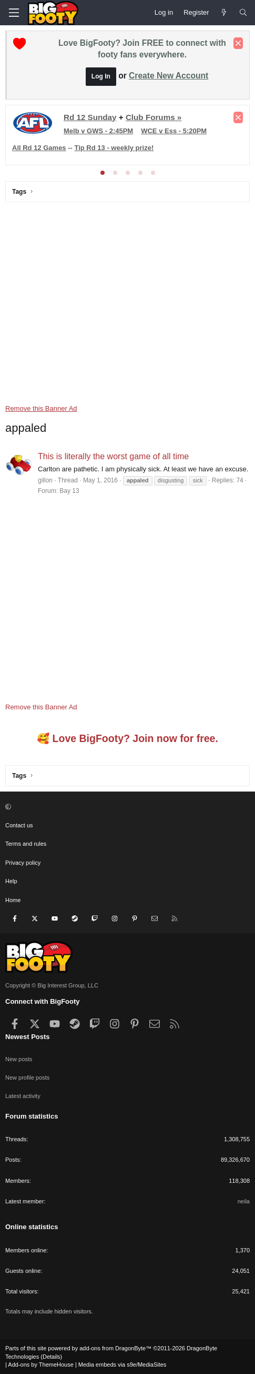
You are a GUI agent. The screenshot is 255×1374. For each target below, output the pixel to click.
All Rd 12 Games (39, 148)
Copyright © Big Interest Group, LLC (51, 985)
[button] (126, 807)
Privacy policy (22, 862)
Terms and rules (25, 844)
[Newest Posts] (224, 12)
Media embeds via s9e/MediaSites (122, 1364)
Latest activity (22, 1096)
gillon (45, 480)
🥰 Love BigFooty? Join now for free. (127, 738)
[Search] (243, 12)
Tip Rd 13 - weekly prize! (114, 148)
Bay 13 (69, 491)
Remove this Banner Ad (41, 408)
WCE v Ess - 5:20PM (174, 131)
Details (51, 1356)
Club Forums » (153, 117)
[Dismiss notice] (238, 43)
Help (11, 881)
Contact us (19, 825)
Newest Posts (27, 1037)
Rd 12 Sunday (90, 117)
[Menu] (13, 13)
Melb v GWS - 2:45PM (98, 131)
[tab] (102, 173)
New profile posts (27, 1077)
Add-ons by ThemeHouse (41, 1364)
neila (244, 1201)
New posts (18, 1059)
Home (13, 900)
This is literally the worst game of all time (113, 456)
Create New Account (168, 75)
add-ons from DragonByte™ (115, 1348)
